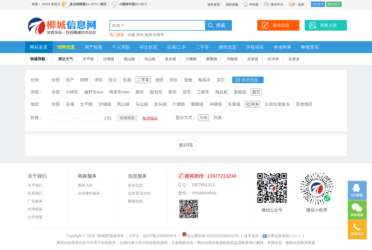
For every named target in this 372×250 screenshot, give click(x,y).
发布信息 (249, 80)
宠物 (188, 80)
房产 (70, 80)
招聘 (84, 80)
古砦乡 (293, 59)
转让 (112, 80)
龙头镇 (170, 59)
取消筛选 (150, 118)
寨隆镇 (211, 59)
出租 (131, 34)
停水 (140, 34)
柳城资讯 (310, 47)
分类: (35, 80)
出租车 (158, 34)
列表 (217, 117)
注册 (292, 4)
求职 (98, 80)
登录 (301, 4)
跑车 (140, 92)
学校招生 (255, 47)
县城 (70, 104)
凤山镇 (129, 59)
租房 (148, 34)
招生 (174, 80)
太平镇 (88, 59)
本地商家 (283, 47)
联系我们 (35, 193)
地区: (35, 104)
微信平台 (277, 4)
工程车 (203, 92)
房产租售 (94, 47)
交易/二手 (176, 47)
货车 (187, 92)
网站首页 (39, 47)
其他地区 (304, 104)
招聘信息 (66, 47)
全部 (55, 80)
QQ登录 (318, 4)
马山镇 (149, 59)
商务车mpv (119, 92)
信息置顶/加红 (139, 193)
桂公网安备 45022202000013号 (210, 236)
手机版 (251, 4)
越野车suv (93, 92)
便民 (159, 80)
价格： (36, 117)
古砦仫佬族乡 (277, 104)
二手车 (202, 47)
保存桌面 (213, 4)
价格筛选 (127, 118)
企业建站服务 (89, 193)
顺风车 (204, 80)
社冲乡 (273, 59)
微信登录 (334, 4)
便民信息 (228, 47)
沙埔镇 (108, 59)
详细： (36, 92)
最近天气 (65, 59)
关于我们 (35, 185)
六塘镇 (191, 59)
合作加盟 (35, 217)
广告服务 (35, 201)
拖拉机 (221, 92)
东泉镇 (252, 59)
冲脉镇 (232, 59)
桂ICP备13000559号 (160, 236)
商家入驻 (85, 185)
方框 (203, 117)
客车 (172, 92)
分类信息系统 (282, 236)
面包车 (156, 92)
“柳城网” (102, 236)
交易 (127, 80)
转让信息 (149, 47)
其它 (221, 80)
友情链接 (35, 209)
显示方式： (186, 117)
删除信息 (135, 201)
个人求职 (121, 47)
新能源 (240, 92)
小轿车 (72, 92)
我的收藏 (232, 4)
